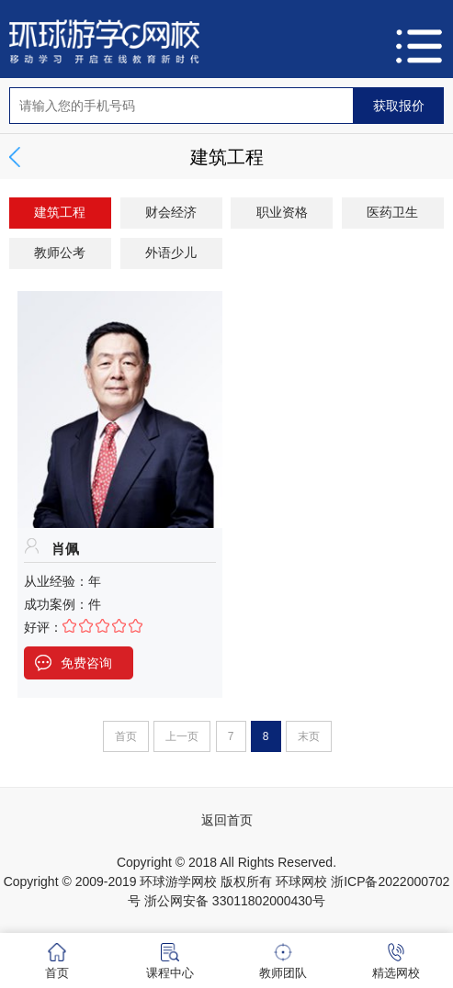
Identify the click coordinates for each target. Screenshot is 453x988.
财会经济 (171, 212)
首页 (126, 736)
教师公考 (59, 252)
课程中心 (170, 961)
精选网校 (396, 961)
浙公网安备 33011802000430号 (234, 900)
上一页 (181, 736)
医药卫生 (392, 212)
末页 (309, 736)
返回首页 (227, 820)
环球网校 (301, 881)
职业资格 (282, 212)
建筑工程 (59, 212)
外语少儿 (171, 252)
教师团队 (283, 961)
